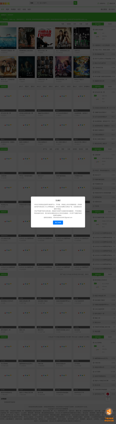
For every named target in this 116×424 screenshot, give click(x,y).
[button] (109, 414)
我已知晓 (58, 222)
